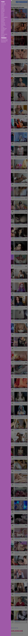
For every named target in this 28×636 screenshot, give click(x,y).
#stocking (3, 10)
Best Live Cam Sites (4, 39)
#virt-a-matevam (4, 34)
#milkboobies (3, 3)
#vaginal (2, 8)
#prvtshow (3, 35)
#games (2, 31)
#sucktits (2, 18)
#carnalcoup (3, 4)
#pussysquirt (3, 29)
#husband (3, 9)
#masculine (3, 22)
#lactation (3, 20)
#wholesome (3, 25)
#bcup (2, 26)
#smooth (2, 13)
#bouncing (3, 24)
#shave (2, 16)
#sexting (2, 14)
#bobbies (2, 30)
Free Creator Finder (4, 40)
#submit (2, 33)
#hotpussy (3, 19)
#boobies (2, 11)
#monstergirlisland (4, 17)
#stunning (3, 36)
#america (2, 27)
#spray (2, 12)
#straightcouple (4, 28)
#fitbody (2, 21)
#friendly (2, 5)
